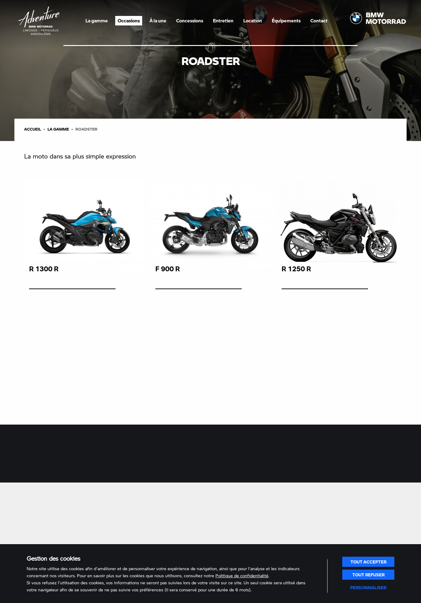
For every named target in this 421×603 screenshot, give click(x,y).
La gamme (96, 20)
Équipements (286, 20)
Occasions (129, 20)
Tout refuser (368, 574)
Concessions (189, 20)
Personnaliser (368, 587)
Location (252, 20)
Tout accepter (368, 561)
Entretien (223, 20)
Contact (319, 20)
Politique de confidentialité (241, 575)
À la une (158, 20)
